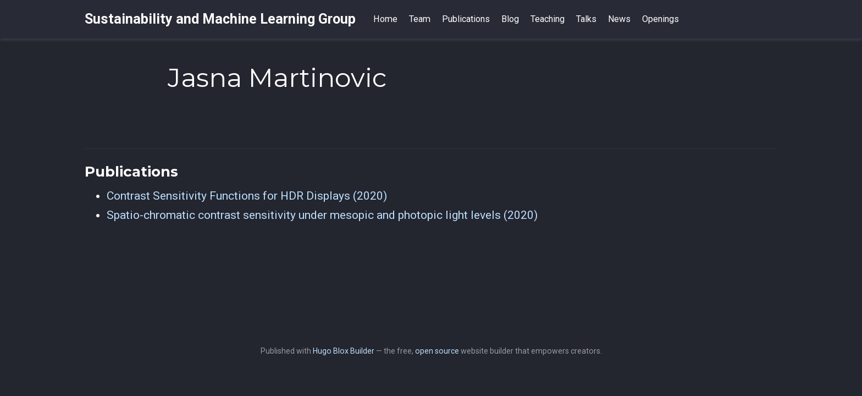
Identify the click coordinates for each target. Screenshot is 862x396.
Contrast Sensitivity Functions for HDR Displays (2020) (247, 195)
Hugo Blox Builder (343, 350)
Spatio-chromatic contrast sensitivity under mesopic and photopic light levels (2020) (322, 215)
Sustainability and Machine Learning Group (220, 19)
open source (437, 350)
